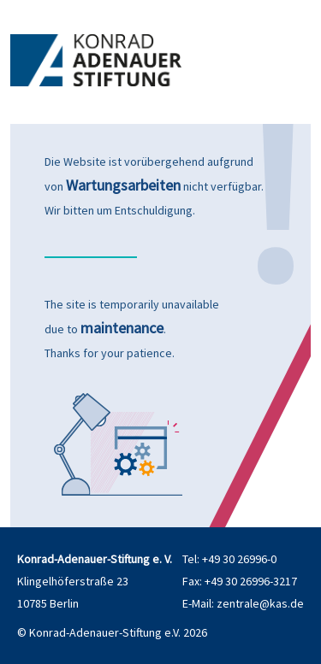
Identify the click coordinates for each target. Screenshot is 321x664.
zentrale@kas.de (260, 603)
